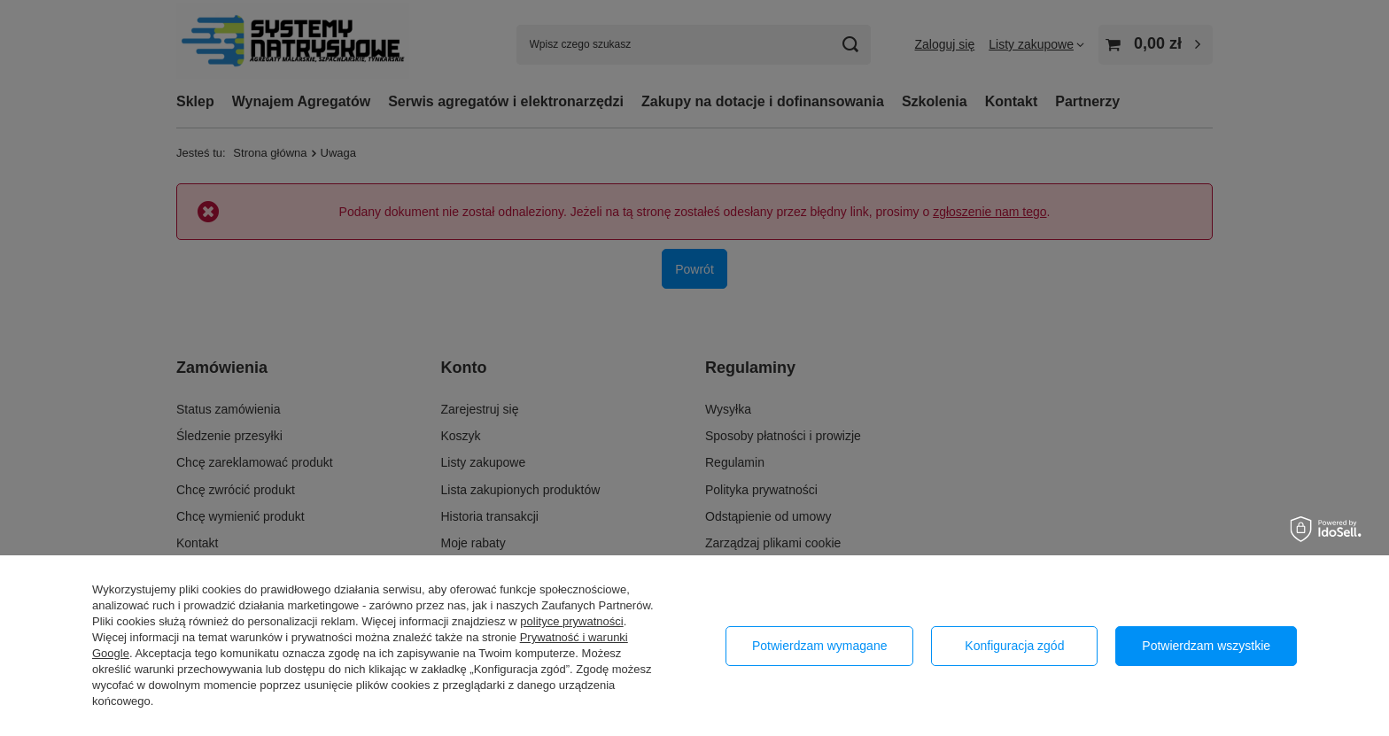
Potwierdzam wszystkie (1206, 646)
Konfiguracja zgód (1014, 646)
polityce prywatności (571, 621)
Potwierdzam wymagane (820, 646)
